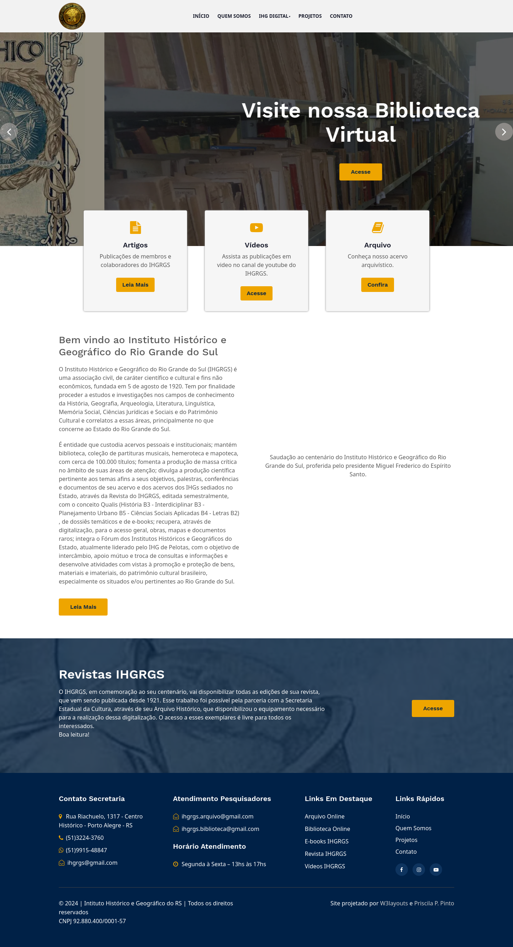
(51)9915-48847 (83, 850)
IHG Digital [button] (274, 16)
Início (201, 16)
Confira (377, 284)
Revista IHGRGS (326, 854)
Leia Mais (135, 284)
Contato (341, 16)
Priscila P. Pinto (434, 903)
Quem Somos (234, 16)
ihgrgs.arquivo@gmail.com (213, 816)
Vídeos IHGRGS (325, 866)
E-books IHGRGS (327, 841)
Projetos (310, 16)
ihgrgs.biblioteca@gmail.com (216, 829)
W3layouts (394, 903)
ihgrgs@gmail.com (88, 863)
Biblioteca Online (327, 829)
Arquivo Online (325, 816)
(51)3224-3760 (81, 838)
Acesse (400, 171)
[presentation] (9, 130)
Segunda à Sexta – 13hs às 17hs (224, 864)
